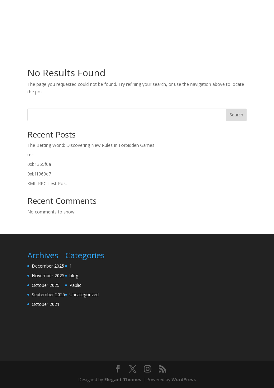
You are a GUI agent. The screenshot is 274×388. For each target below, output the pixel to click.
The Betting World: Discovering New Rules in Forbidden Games (90, 145)
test (31, 154)
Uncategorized (84, 294)
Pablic (75, 285)
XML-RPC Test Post (47, 183)
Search (236, 115)
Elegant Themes (122, 379)
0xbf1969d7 (39, 174)
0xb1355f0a (39, 164)
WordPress (184, 379)
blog (73, 275)
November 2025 (48, 275)
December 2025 (48, 266)
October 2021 (45, 304)
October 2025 (45, 285)
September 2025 (48, 294)
